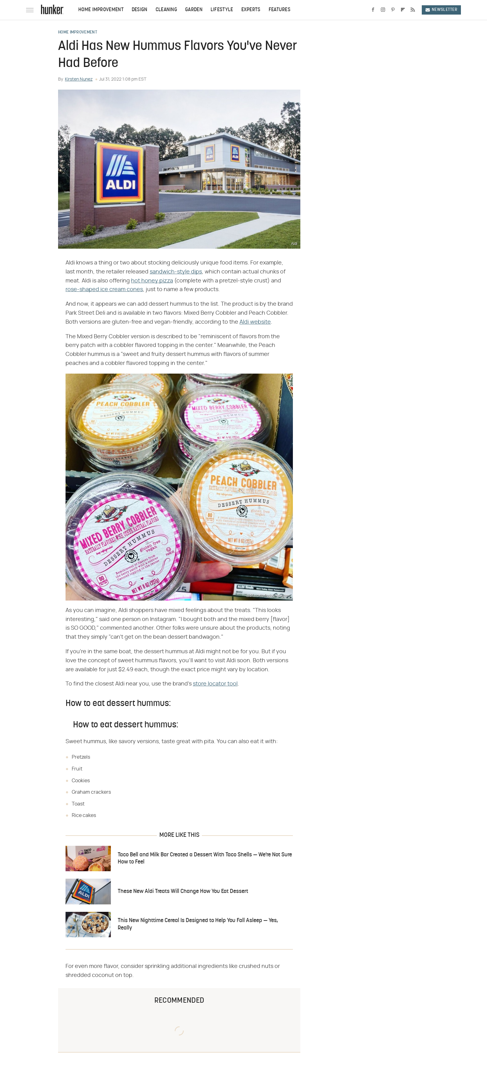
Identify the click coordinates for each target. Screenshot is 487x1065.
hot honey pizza (152, 281)
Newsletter (441, 9)
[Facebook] (373, 10)
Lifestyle (222, 9)
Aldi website (255, 322)
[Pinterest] (393, 10)
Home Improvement (101, 9)
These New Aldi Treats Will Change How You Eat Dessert (183, 891)
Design (140, 9)
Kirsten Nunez (79, 79)
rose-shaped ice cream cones (104, 289)
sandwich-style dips (176, 272)
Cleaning (166, 9)
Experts (251, 9)
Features (279, 9)
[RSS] (413, 10)
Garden (194, 9)
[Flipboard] (403, 10)
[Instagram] (383, 10)
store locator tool (215, 684)
